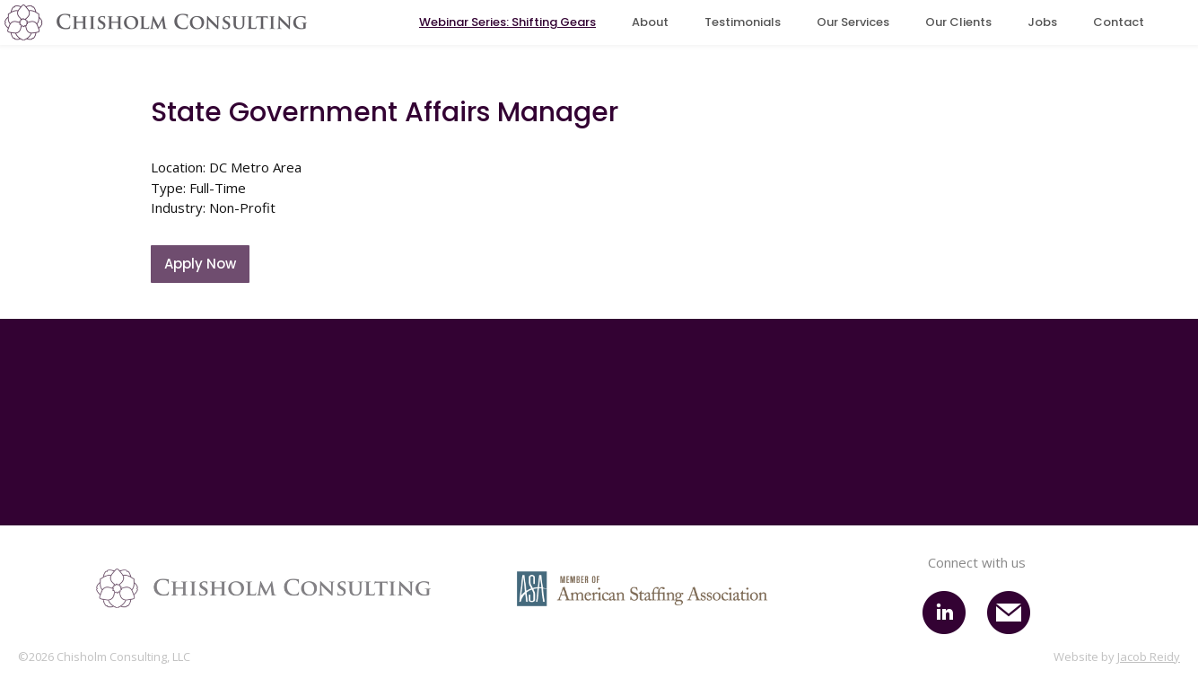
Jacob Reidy (1148, 656)
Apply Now (200, 263)
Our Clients (958, 22)
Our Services (853, 22)
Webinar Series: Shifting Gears (507, 22)
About (650, 22)
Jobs (1042, 22)
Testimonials (742, 22)
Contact (1118, 22)
